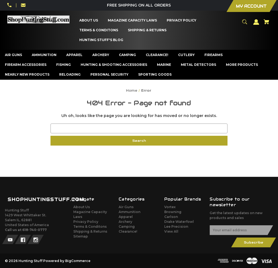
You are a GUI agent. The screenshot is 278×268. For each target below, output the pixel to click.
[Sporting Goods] (155, 74)
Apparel (126, 217)
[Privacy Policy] (181, 20)
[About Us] (89, 20)
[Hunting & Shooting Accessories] (114, 65)
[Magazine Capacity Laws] (132, 20)
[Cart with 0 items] (266, 24)
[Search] (245, 24)
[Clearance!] (157, 55)
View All (171, 231)
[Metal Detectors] (198, 65)
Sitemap (80, 236)
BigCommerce (77, 261)
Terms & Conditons (90, 226)
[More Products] (242, 65)
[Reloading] (70, 74)
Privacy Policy (85, 222)
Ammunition (129, 212)
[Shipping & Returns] (147, 30)
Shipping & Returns (90, 231)
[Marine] (164, 65)
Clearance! (128, 231)
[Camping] (127, 55)
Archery (125, 222)
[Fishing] (64, 65)
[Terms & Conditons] (99, 30)
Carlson (171, 217)
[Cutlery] (186, 55)
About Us (81, 207)
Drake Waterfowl (179, 222)
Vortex (170, 207)
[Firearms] (213, 55)
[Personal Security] (109, 74)
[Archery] (101, 55)
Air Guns (126, 207)
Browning (172, 212)
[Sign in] (256, 24)
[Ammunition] (44, 55)
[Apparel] (74, 55)
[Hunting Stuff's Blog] (101, 40)
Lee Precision (176, 226)
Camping (127, 226)
